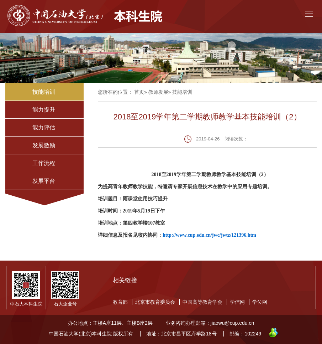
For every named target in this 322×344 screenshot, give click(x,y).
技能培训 (43, 92)
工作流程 (43, 163)
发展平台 (43, 181)
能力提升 (43, 110)
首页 (139, 92)
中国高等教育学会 (202, 302)
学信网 (237, 302)
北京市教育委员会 (155, 302)
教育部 (120, 302)
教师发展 (158, 92)
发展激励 (43, 145)
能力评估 (43, 127)
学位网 (259, 302)
